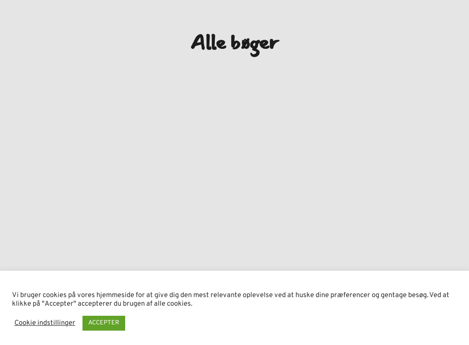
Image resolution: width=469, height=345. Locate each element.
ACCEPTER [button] (103, 323)
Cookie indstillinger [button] (44, 323)
